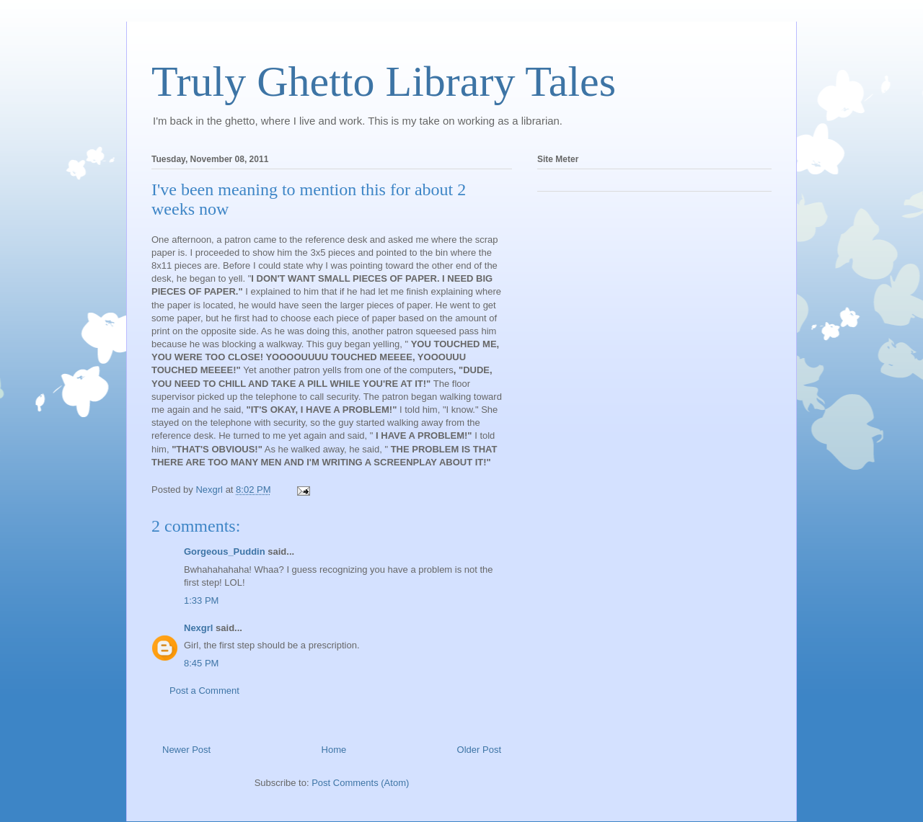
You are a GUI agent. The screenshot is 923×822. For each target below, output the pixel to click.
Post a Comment (204, 690)
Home (334, 749)
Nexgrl (198, 627)
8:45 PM (201, 663)
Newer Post (186, 749)
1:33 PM (201, 600)
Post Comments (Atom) (360, 782)
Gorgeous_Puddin (224, 551)
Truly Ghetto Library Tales (383, 81)
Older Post (479, 749)
